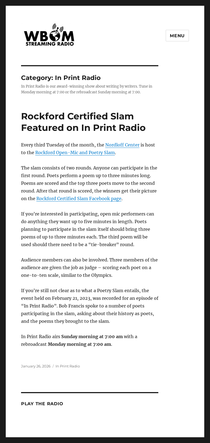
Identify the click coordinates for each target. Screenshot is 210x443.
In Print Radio (68, 366)
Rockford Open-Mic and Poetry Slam (75, 152)
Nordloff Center (122, 145)
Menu (177, 35)
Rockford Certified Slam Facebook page (78, 198)
